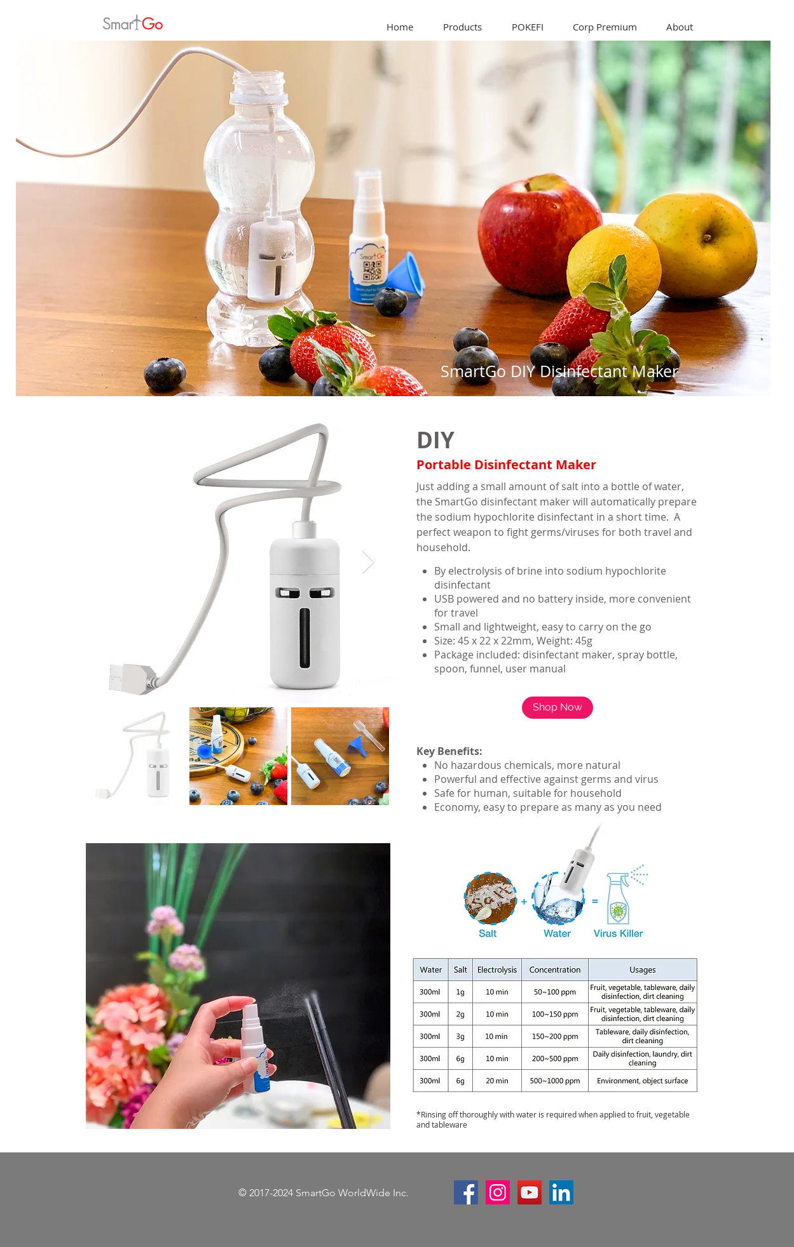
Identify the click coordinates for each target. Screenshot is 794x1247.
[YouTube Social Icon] (529, 1192)
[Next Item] (368, 562)
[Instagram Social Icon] (498, 1192)
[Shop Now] (557, 708)
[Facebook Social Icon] (466, 1192)
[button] (462, 27)
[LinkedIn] (561, 1192)
